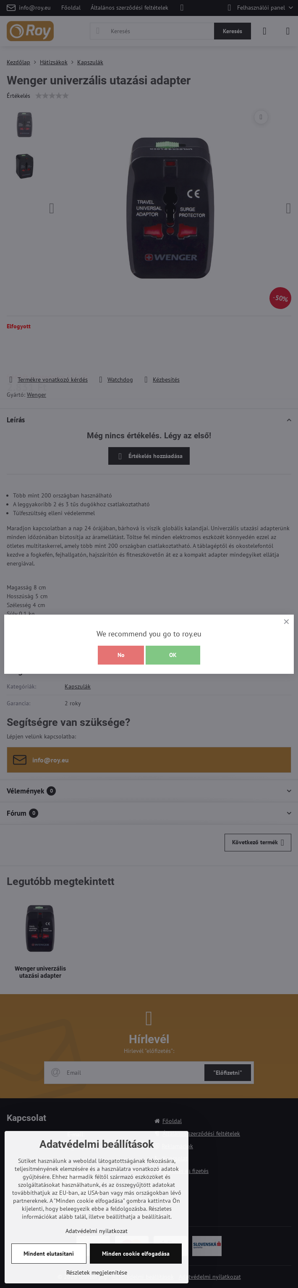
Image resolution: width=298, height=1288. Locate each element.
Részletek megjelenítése (96, 1272)
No (121, 655)
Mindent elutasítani (49, 1253)
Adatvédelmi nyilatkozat (96, 1231)
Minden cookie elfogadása (136, 1253)
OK (173, 655)
